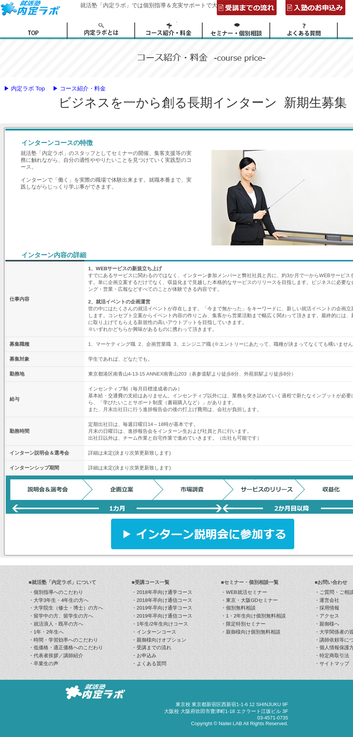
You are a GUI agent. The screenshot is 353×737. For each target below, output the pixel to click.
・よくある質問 (149, 663)
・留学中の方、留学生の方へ (61, 616)
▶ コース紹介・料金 (79, 88)
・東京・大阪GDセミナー (249, 600)
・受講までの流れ (151, 647)
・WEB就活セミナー (244, 592)
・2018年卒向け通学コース (162, 592)
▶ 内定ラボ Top (24, 88)
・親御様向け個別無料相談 (250, 632)
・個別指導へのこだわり (56, 592)
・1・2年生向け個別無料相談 (253, 616)
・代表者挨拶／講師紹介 (56, 655)
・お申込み (144, 655)
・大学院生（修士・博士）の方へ (66, 608)
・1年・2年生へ (46, 632)
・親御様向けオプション (159, 640)
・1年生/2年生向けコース (160, 624)
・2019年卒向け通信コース (162, 616)
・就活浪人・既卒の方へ (56, 624)
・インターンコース (154, 632)
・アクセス (326, 616)
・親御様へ (326, 624)
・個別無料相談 (238, 608)
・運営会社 (326, 600)
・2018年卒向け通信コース (162, 600)
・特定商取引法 (331, 655)
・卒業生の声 (43, 663)
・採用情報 (326, 608)
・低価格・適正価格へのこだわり (66, 647)
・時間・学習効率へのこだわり (63, 640)
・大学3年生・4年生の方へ (59, 600)
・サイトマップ (331, 663)
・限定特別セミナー (243, 624)
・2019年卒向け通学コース (162, 608)
